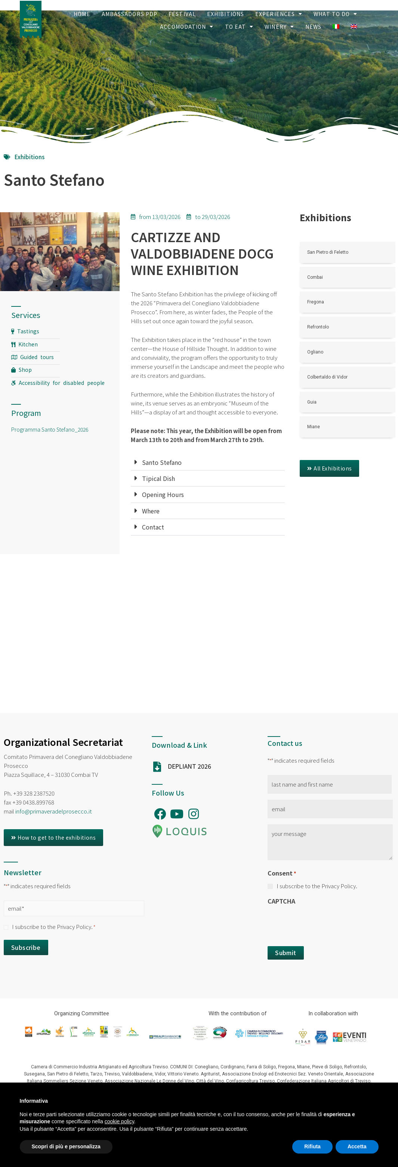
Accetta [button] (357, 1146)
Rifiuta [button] (312, 1146)
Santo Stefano (162, 462)
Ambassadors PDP (130, 14)
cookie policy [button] (119, 1121)
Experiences (278, 13)
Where (151, 510)
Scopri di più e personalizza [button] (66, 1146)
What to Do (335, 13)
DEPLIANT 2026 (189, 766)
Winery (279, 26)
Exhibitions (225, 14)
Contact (153, 526)
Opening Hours (163, 494)
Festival (182, 14)
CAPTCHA (281, 900)
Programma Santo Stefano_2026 (49, 429)
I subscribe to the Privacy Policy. (53, 926)
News (313, 26)
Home (82, 14)
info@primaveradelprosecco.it (53, 811)
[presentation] (324, 923)
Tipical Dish (158, 478)
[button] (329, 468)
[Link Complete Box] (347, 252)
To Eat (239, 26)
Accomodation (186, 26)
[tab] (208, 462)
